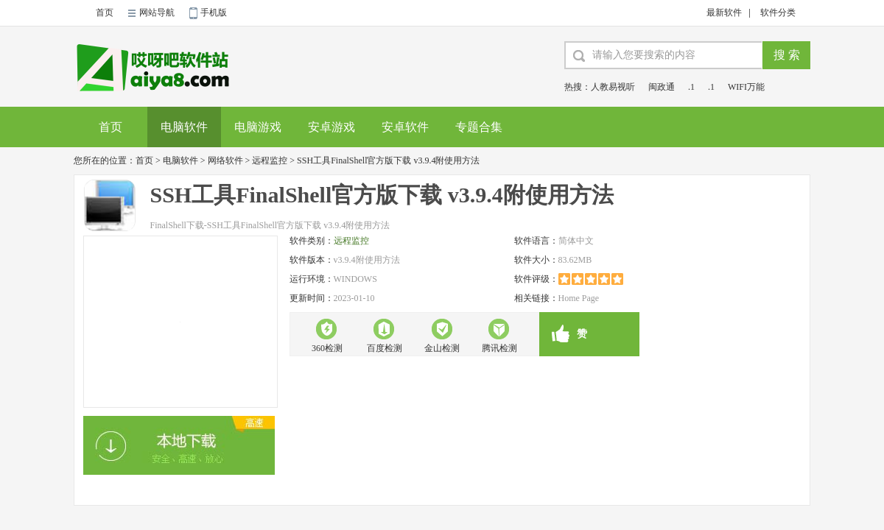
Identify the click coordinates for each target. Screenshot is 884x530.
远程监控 (269, 160)
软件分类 (778, 12)
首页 (104, 12)
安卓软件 (405, 127)
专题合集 (478, 127)
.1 (691, 87)
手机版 (213, 12)
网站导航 (157, 12)
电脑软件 (184, 127)
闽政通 (661, 87)
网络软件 (225, 160)
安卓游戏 (331, 127)
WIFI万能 (746, 87)
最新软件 (724, 12)
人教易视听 (613, 87)
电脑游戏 (257, 127)
